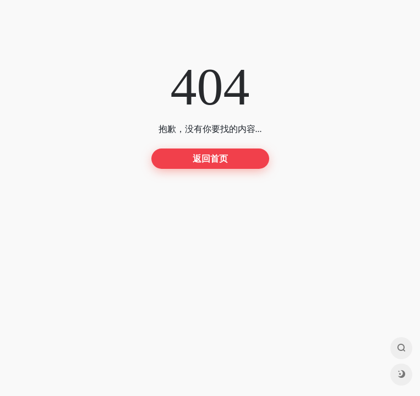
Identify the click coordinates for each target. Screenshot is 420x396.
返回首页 (210, 158)
